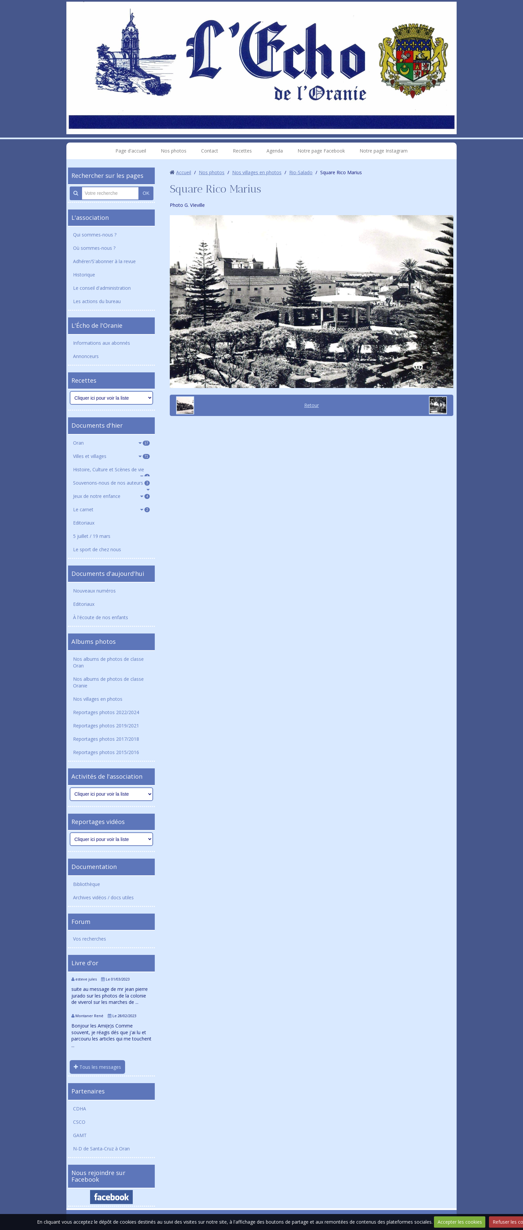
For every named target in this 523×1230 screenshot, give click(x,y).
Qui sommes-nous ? (94, 234)
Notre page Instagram (384, 151)
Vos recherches (89, 939)
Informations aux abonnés (101, 343)
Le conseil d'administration (102, 288)
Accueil (183, 172)
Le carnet (111, 509)
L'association (90, 217)
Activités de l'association (106, 776)
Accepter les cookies (460, 1222)
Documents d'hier (97, 425)
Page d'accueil (130, 151)
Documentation (94, 867)
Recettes (242, 151)
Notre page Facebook (321, 151)
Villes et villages (111, 456)
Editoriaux (83, 523)
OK (146, 193)
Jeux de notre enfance (111, 496)
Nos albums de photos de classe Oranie (108, 682)
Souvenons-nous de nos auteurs (111, 483)
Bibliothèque (86, 884)
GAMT (80, 1135)
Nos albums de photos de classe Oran (108, 662)
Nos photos (173, 151)
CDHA (79, 1108)
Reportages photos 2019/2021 (106, 725)
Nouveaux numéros (94, 591)
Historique (84, 274)
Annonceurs (86, 356)
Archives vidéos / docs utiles (103, 897)
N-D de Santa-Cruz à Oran (101, 1148)
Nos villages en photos (97, 699)
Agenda (275, 151)
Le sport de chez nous (97, 549)
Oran (111, 443)
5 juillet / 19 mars (91, 536)
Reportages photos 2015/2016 (106, 752)
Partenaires (88, 1091)
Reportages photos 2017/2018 (106, 739)
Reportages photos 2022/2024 (106, 712)
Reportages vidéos (98, 822)
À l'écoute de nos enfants (100, 617)
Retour (311, 405)
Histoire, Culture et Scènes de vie (111, 471)
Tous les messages (97, 1067)
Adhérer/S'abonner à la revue (104, 261)
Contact (209, 151)
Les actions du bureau (97, 301)
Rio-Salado (301, 172)
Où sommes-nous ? (94, 248)
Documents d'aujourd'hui (107, 574)
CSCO (79, 1122)
